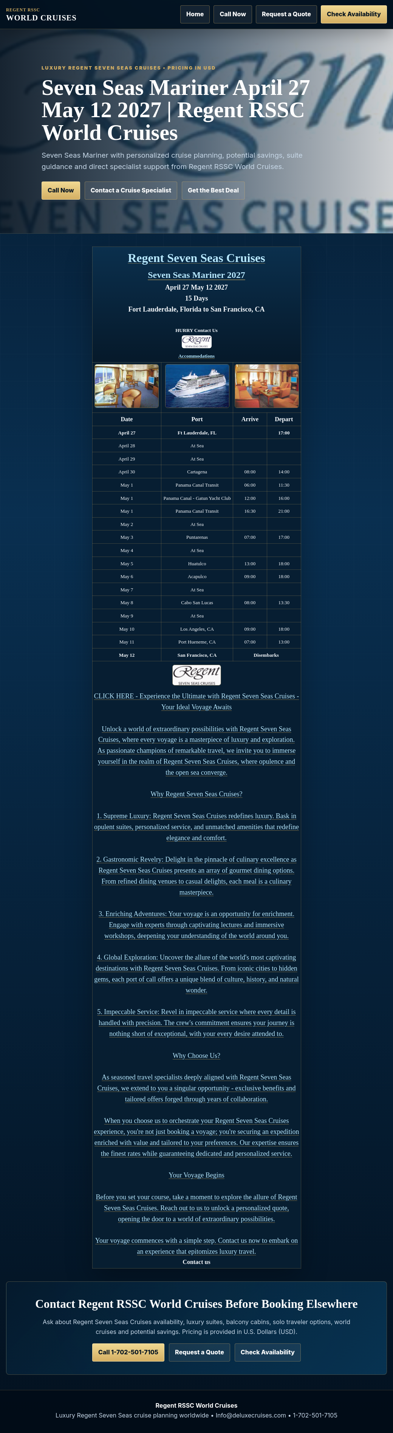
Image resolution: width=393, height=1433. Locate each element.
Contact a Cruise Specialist (131, 190)
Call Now (233, 14)
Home (195, 14)
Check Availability (354, 14)
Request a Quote (286, 14)
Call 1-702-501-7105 (128, 1352)
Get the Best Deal (213, 190)
